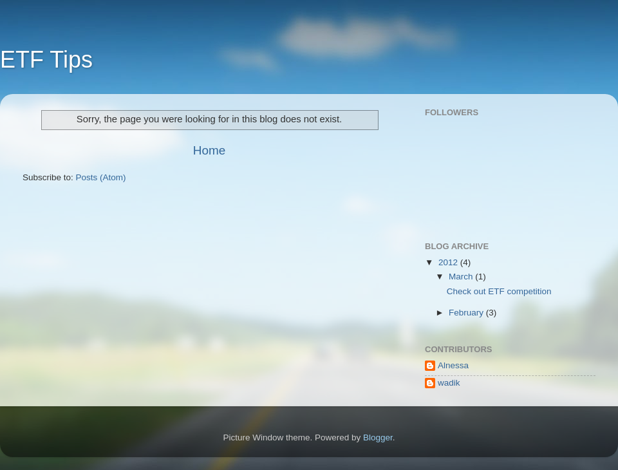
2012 (449, 262)
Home (209, 150)
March (462, 276)
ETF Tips (46, 59)
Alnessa (453, 365)
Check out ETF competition (499, 291)
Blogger (378, 437)
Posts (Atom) (101, 177)
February (467, 312)
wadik (449, 383)
